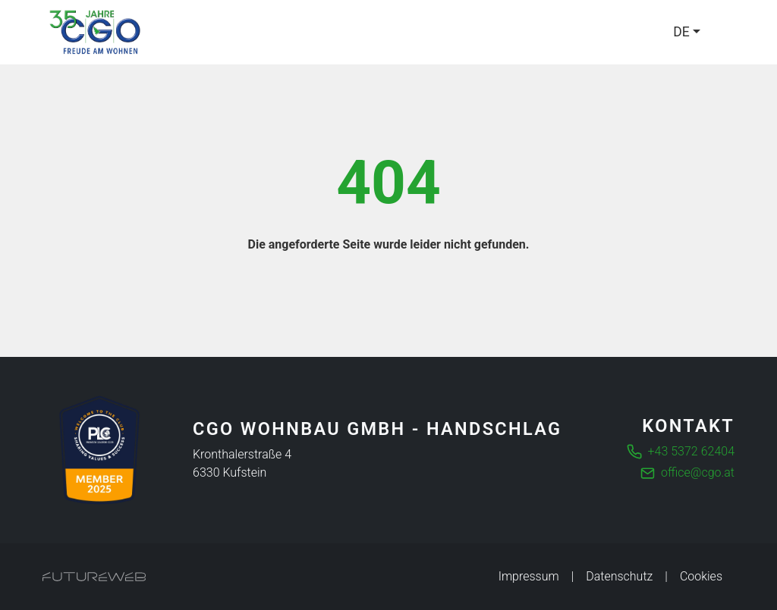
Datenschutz (619, 576)
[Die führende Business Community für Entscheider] (99, 450)
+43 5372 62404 (691, 451)
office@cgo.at (698, 472)
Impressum (529, 576)
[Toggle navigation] (725, 32)
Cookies (701, 576)
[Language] (687, 32)
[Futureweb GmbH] (94, 577)
